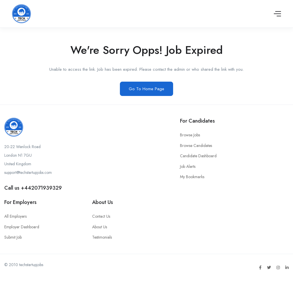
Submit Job (13, 237)
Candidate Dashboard (198, 156)
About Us (99, 227)
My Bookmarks (192, 177)
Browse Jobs (190, 135)
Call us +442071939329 (33, 188)
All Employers (15, 216)
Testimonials (102, 237)
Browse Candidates (196, 145)
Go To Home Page (146, 89)
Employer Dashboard (21, 227)
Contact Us (101, 216)
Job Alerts (187, 166)
